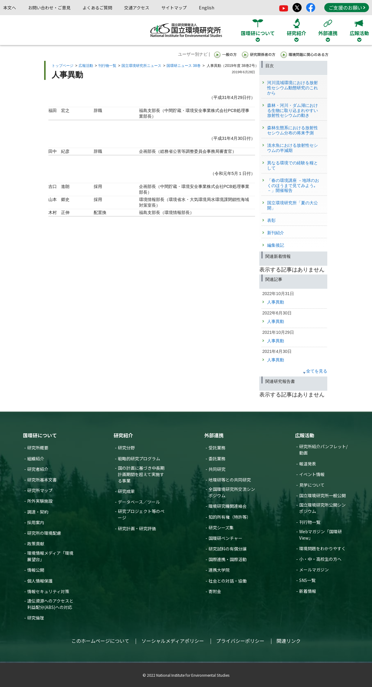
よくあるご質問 (97, 8)
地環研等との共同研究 (230, 480)
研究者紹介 (37, 469)
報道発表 (307, 464)
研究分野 (126, 448)
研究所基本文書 (42, 480)
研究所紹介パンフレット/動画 (323, 449)
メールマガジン (314, 570)
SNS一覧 (307, 580)
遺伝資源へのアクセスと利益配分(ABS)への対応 (50, 604)
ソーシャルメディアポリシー (172, 640)
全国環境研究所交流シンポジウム (232, 492)
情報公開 (35, 570)
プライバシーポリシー (240, 640)
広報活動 (86, 66)
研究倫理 (35, 618)
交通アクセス (136, 8)
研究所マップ (40, 490)
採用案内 (35, 522)
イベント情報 (312, 474)
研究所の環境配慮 (44, 533)
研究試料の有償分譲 (228, 549)
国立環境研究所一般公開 (322, 495)
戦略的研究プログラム (139, 458)
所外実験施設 (40, 501)
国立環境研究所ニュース (141, 66)
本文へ (9, 8)
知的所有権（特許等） (230, 517)
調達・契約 (37, 512)
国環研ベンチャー (225, 538)
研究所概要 (37, 448)
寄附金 (215, 591)
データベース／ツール (139, 502)
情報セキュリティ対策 (48, 591)
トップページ (62, 66)
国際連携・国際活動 (228, 559)
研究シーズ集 (221, 527)
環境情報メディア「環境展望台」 (50, 556)
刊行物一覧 (107, 66)
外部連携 (214, 435)
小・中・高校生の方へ (320, 559)
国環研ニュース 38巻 (184, 66)
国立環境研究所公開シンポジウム (322, 508)
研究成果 (126, 491)
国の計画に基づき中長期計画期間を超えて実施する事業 (141, 474)
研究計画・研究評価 (137, 528)
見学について (312, 485)
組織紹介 (35, 458)
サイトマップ (174, 8)
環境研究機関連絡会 (228, 506)
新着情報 (307, 591)
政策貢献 (35, 544)
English (206, 8)
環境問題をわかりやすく (322, 548)
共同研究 (217, 469)
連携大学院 (219, 570)
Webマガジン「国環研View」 (320, 534)
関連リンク (289, 640)
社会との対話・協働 (228, 581)
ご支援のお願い (346, 7)
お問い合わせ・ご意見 (49, 8)
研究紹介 (123, 435)
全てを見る (316, 371)
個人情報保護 (40, 581)
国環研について (40, 435)
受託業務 (217, 448)
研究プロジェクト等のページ (141, 514)
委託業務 (217, 458)
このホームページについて (100, 640)
